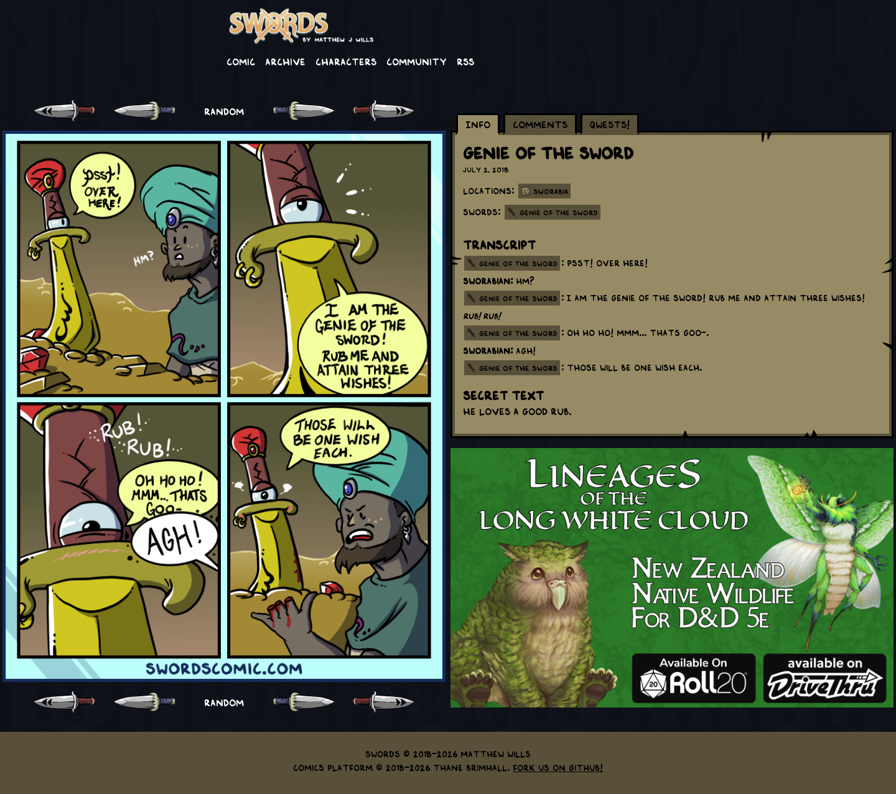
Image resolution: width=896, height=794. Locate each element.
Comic (240, 61)
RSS (465, 61)
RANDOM (224, 111)
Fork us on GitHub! (558, 767)
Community (416, 61)
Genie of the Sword (559, 212)
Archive (285, 61)
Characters (345, 61)
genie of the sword (518, 263)
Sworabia (550, 191)
